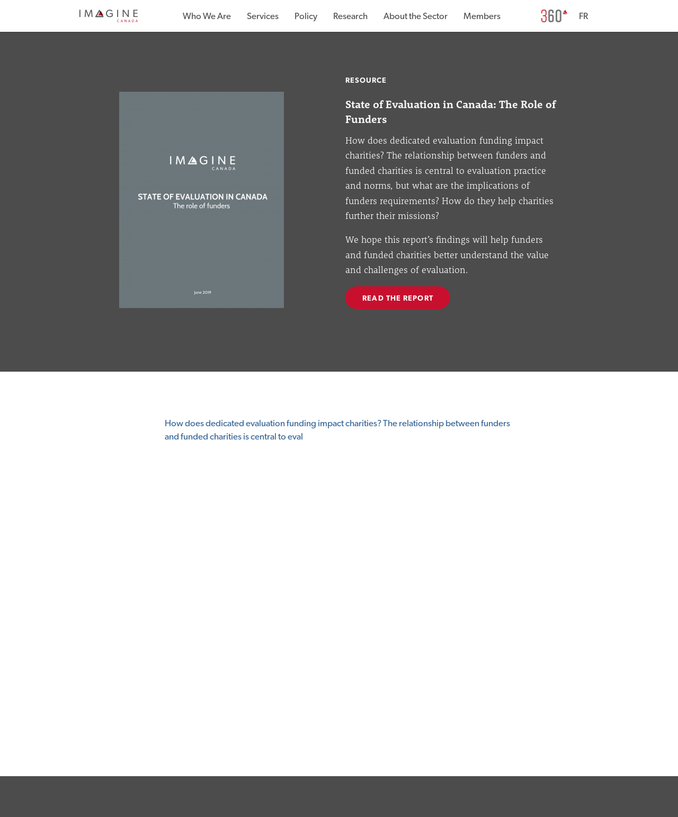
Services (263, 16)
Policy (306, 16)
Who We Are (207, 16)
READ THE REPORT (397, 298)
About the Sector (415, 16)
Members (482, 16)
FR (583, 16)
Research (350, 16)
